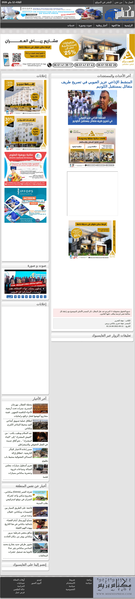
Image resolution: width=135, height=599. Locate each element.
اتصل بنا (129, 2)
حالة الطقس (18, 589)
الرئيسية (129, 25)
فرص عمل (19, 592)
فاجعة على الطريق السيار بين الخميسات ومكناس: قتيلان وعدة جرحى (18, 512)
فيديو (39, 580)
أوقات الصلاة (18, 580)
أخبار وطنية (101, 25)
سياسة (89, 583)
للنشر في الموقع (103, 2)
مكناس (44, 411)
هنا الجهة (115, 25)
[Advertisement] (92, 285)
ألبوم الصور (36, 583)
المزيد (9, 297)
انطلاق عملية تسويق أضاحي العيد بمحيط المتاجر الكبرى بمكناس (19, 425)
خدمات (70, 25)
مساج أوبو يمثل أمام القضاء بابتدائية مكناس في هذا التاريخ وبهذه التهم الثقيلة (18, 524)
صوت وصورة (85, 25)
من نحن (118, 2)
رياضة (89, 580)
